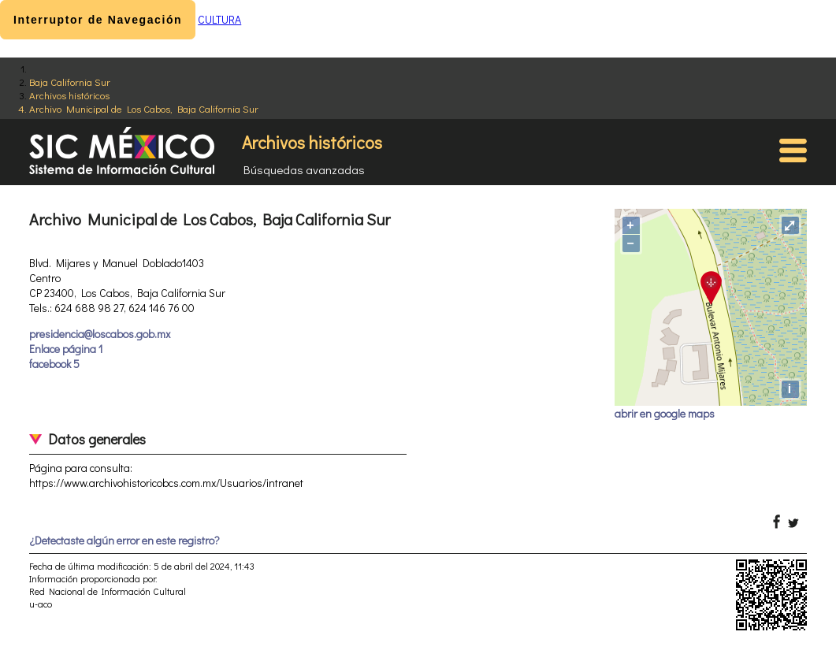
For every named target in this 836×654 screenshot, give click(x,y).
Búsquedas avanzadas (304, 169)
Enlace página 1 (65, 348)
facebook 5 (54, 363)
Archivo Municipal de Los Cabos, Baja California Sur (143, 108)
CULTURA (219, 19)
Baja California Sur (69, 81)
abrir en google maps (665, 413)
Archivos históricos (69, 95)
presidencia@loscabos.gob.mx (99, 333)
